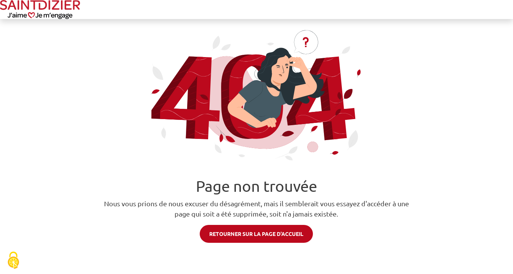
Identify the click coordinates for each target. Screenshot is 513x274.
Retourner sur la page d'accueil (256, 233)
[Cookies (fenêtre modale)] (13, 261)
